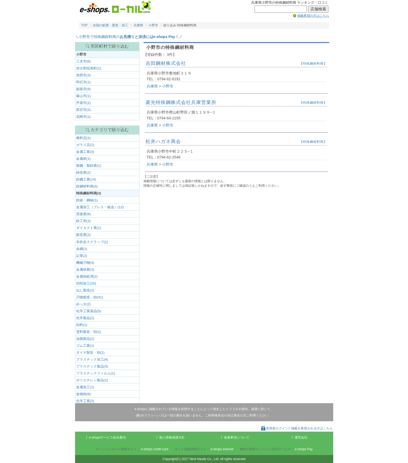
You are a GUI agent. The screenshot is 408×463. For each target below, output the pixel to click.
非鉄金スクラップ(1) (92, 242)
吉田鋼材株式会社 (166, 63)
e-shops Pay (304, 449)
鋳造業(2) (83, 172)
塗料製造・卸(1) (88, 332)
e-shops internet (222, 449)
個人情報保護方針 (172, 437)
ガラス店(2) (85, 145)
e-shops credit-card (154, 449)
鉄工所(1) (83, 221)
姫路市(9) (83, 89)
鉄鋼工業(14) (86, 179)
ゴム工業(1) (85, 346)
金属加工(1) (85, 387)
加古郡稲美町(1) (88, 68)
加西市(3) (83, 75)
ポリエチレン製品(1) (92, 380)
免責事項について (236, 437)
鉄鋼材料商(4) (87, 186)
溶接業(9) (83, 214)
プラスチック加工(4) (92, 359)
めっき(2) (83, 304)
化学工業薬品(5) (88, 311)
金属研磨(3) (85, 270)
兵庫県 (138, 25)
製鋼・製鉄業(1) (88, 166)
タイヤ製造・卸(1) (90, 352)
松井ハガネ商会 (163, 141)
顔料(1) (81, 325)
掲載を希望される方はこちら (312, 428)
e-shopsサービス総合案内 (107, 437)
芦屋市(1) (83, 103)
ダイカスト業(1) (88, 228)
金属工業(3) (85, 152)
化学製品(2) (85, 318)
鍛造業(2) (83, 235)
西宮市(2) (83, 110)
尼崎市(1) (83, 117)
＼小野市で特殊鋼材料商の (127, 37)
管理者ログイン (274, 428)
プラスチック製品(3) (92, 366)
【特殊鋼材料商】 (313, 63)
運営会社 (301, 437)
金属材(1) (83, 159)
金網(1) (81, 249)
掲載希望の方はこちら (313, 16)
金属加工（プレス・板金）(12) (100, 207)
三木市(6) (83, 61)
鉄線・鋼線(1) (87, 200)
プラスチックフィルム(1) (95, 373)
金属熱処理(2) (87, 276)
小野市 (153, 25)
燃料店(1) (83, 138)
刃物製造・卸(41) (89, 297)
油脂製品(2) (85, 339)
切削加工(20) (86, 283)
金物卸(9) (83, 394)
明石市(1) (83, 82)
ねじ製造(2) (85, 290)
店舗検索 (318, 9)
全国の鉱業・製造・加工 (110, 25)
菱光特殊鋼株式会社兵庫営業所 (181, 102)
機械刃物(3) (85, 263)
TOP (84, 25)
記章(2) (81, 256)
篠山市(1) (83, 96)
